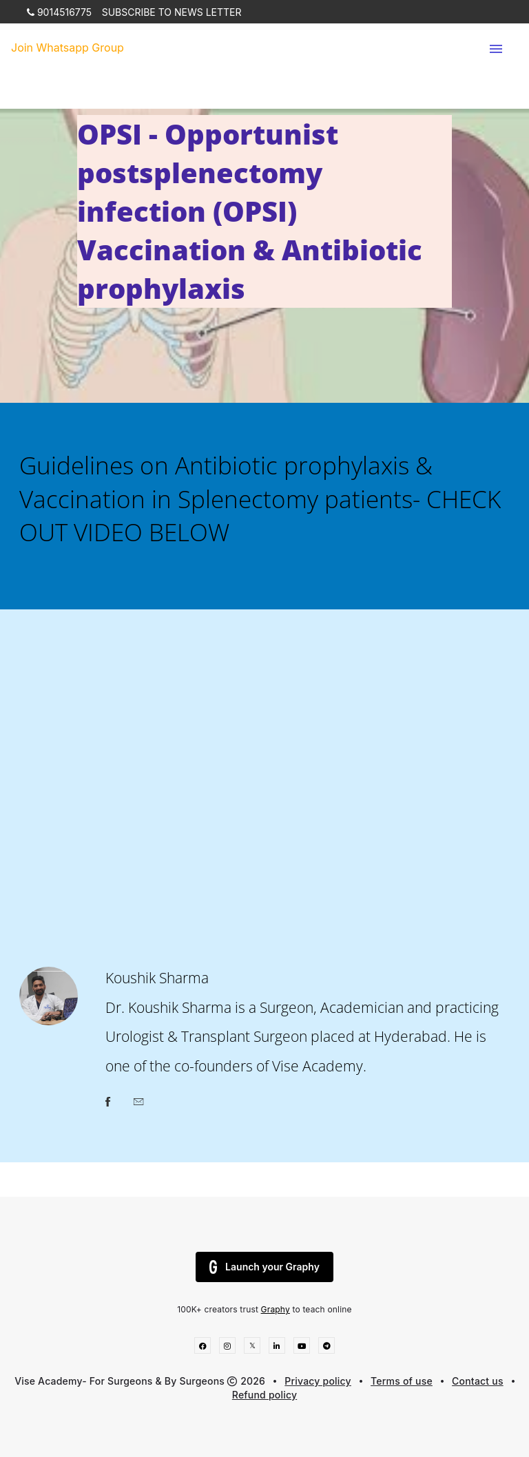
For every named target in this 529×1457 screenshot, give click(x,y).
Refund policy (264, 1395)
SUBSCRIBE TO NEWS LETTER (172, 12)
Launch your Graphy (264, 1267)
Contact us (478, 1381)
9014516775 (59, 12)
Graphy (275, 1309)
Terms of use (402, 1381)
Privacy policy (317, 1381)
